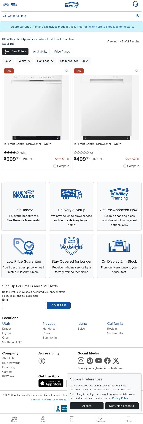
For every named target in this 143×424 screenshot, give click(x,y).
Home (65, 395)
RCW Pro (8, 376)
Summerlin (50, 337)
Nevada (49, 323)
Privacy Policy (120, 398)
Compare (63, 166)
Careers (7, 372)
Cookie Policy (59, 399)
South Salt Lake (12, 342)
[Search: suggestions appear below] (71, 16)
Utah (6, 323)
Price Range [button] (62, 51)
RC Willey (8, 39)
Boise (81, 329)
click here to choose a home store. (111, 27)
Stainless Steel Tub (74, 61)
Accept (86, 406)
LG (19, 39)
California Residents (41, 399)
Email (5, 300)
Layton (6, 333)
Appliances (29, 39)
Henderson (50, 329)
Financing (8, 367)
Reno (46, 333)
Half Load (54, 39)
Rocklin (112, 329)
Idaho (82, 323)
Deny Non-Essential (122, 406)
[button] (15, 51)
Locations (10, 318)
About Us (8, 358)
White (43, 39)
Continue (58, 305)
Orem (5, 337)
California (115, 323)
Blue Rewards (11, 363)
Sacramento (115, 333)
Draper (6, 329)
